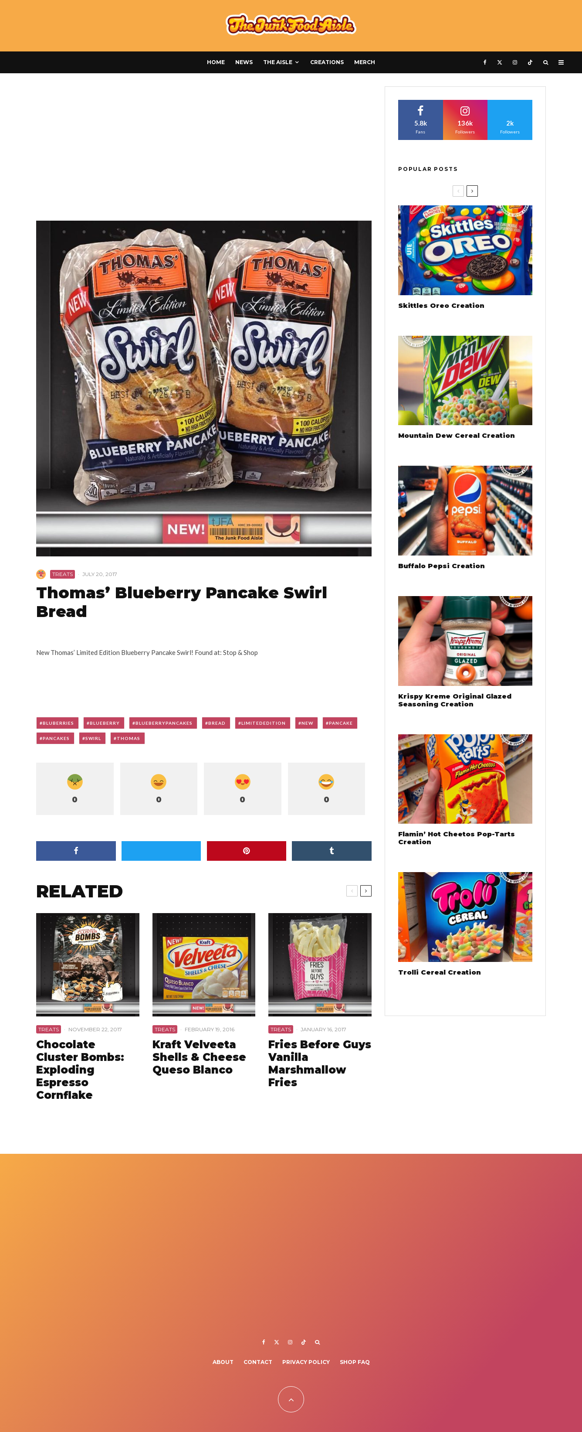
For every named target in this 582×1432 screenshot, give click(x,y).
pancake (341, 723)
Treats (62, 574)
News (244, 62)
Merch (364, 62)
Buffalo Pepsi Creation (441, 566)
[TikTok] (530, 62)
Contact (258, 1362)
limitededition (263, 723)
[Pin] (247, 851)
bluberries (58, 723)
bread (217, 723)
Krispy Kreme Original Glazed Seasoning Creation (454, 700)
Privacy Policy (306, 1362)
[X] (500, 62)
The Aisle (277, 62)
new (307, 723)
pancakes (56, 738)
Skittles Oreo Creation (441, 306)
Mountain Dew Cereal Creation (456, 436)
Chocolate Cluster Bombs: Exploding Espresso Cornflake (80, 1070)
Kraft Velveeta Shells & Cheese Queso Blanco (199, 1057)
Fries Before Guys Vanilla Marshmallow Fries (319, 1063)
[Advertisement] (204, 151)
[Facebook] (485, 62)
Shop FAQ (355, 1362)
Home (216, 62)
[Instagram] (515, 62)
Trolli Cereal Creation (439, 972)
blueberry (105, 723)
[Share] (76, 851)
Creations (327, 62)
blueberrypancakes (164, 723)
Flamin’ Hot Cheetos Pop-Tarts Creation (456, 838)
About (223, 1362)
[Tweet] (161, 851)
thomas (128, 738)
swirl (93, 738)
